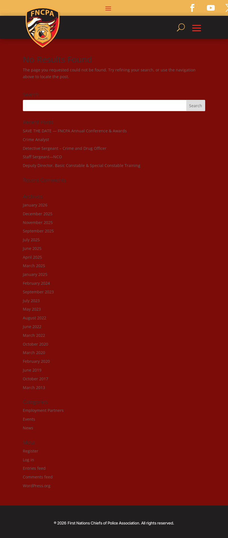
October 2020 (35, 344)
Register (30, 451)
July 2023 (31, 300)
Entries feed (34, 468)
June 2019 (32, 370)
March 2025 (34, 265)
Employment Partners (43, 410)
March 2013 (34, 387)
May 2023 (32, 309)
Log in (28, 459)
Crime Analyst (36, 139)
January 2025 (35, 274)
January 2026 (35, 205)
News (28, 428)
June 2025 (32, 248)
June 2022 (32, 326)
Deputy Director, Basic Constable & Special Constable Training (81, 165)
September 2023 (38, 292)
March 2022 (34, 335)
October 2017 (35, 378)
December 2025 (37, 213)
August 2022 (34, 317)
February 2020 (36, 361)
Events (29, 419)
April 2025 (32, 257)
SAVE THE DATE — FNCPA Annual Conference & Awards (75, 130)
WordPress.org (36, 485)
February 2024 (36, 283)
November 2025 (38, 222)
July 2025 (31, 239)
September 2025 (38, 231)
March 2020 (34, 352)
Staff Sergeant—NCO (42, 156)
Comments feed (38, 477)
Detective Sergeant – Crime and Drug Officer (65, 148)
